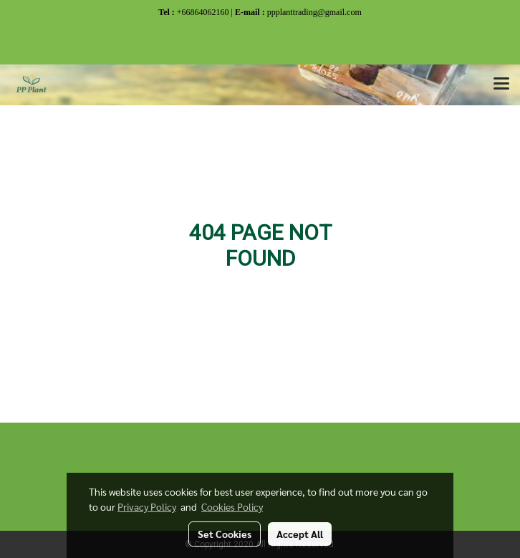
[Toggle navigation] (501, 84)
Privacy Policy (146, 506)
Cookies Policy (232, 506)
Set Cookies (224, 533)
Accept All (299, 533)
